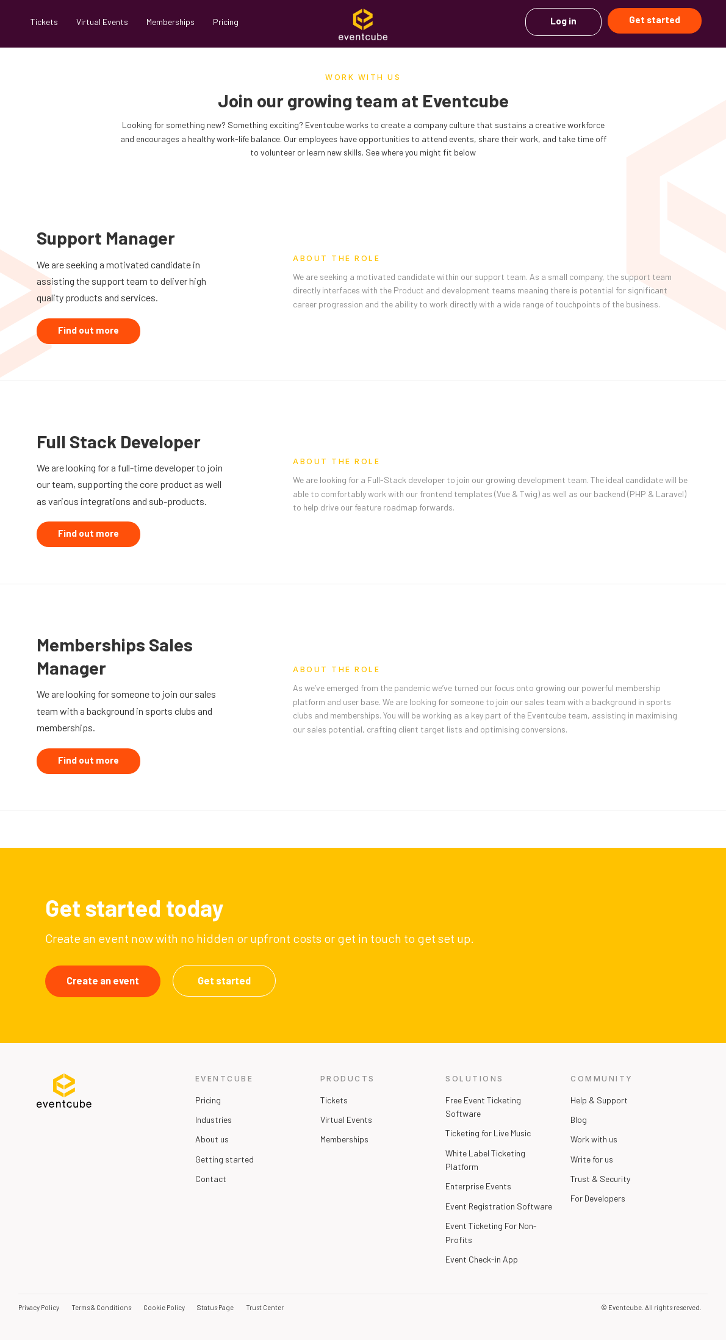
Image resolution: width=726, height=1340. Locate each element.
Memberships (170, 21)
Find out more (88, 329)
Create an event (102, 980)
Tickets (44, 21)
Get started (654, 19)
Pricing (226, 21)
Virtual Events (102, 21)
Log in (563, 20)
